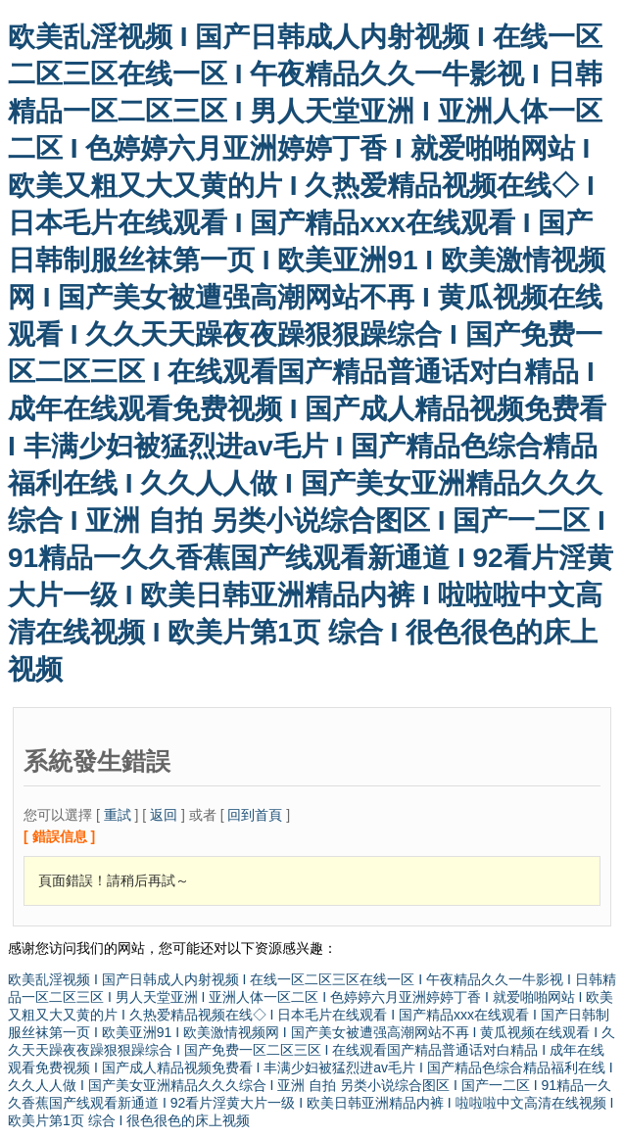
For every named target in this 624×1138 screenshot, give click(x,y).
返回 (163, 815)
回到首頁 (254, 815)
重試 (117, 815)
